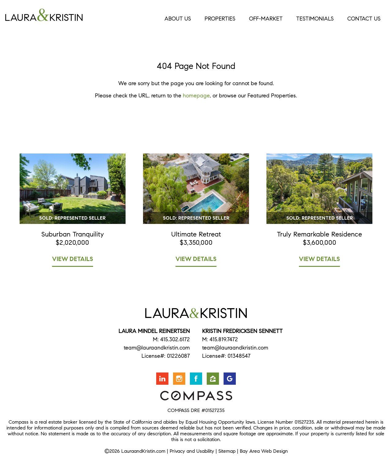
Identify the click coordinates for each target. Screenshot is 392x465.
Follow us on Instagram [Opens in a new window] (179, 378)
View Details (72, 259)
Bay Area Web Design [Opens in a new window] (264, 451)
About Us (177, 18)
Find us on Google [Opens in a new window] (230, 378)
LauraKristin (68, 15)
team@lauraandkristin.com (157, 347)
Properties (220, 18)
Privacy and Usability (192, 451)
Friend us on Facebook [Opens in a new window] (196, 378)
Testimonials (315, 18)
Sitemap (227, 451)
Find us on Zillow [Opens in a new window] (213, 378)
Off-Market (266, 18)
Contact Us (364, 18)
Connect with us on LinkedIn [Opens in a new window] (162, 378)
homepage (196, 95)
